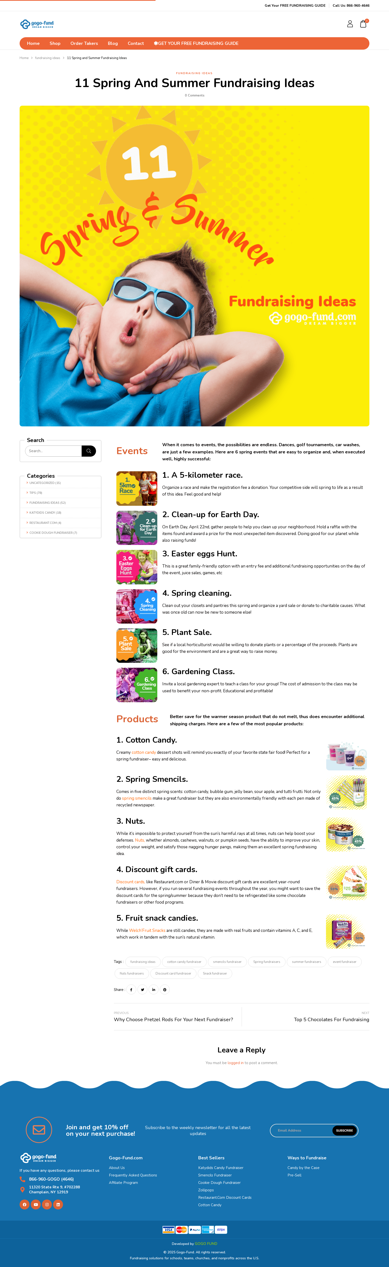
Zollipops (206, 1190)
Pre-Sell (294, 1175)
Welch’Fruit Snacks (147, 930)
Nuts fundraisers (132, 973)
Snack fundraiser (215, 973)
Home (24, 58)
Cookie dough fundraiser (51, 533)
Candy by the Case (304, 1167)
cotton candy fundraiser (184, 962)
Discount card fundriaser (173, 973)
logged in (236, 1062)
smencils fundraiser (227, 962)
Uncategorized (42, 483)
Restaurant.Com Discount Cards (225, 1197)
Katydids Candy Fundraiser (220, 1167)
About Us (117, 1167)
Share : (119, 989)
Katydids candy (42, 513)
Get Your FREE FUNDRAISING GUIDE (295, 5)
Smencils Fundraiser (215, 1175)
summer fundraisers (306, 962)
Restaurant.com (43, 523)
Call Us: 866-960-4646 (351, 5)
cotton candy (144, 752)
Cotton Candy (210, 1205)
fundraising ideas (47, 58)
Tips (33, 493)
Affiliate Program (123, 1182)
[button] (363, 24)
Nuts (139, 840)
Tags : (119, 961)
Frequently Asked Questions (133, 1175)
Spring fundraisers (266, 962)
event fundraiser (345, 962)
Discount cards (130, 882)
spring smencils (137, 798)
